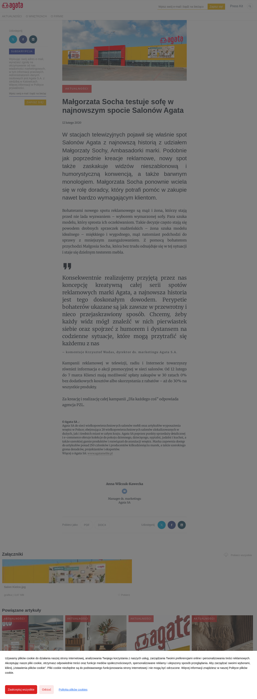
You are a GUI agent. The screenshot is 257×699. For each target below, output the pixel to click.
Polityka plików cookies (73, 689)
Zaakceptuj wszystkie (21, 689)
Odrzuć (46, 689)
